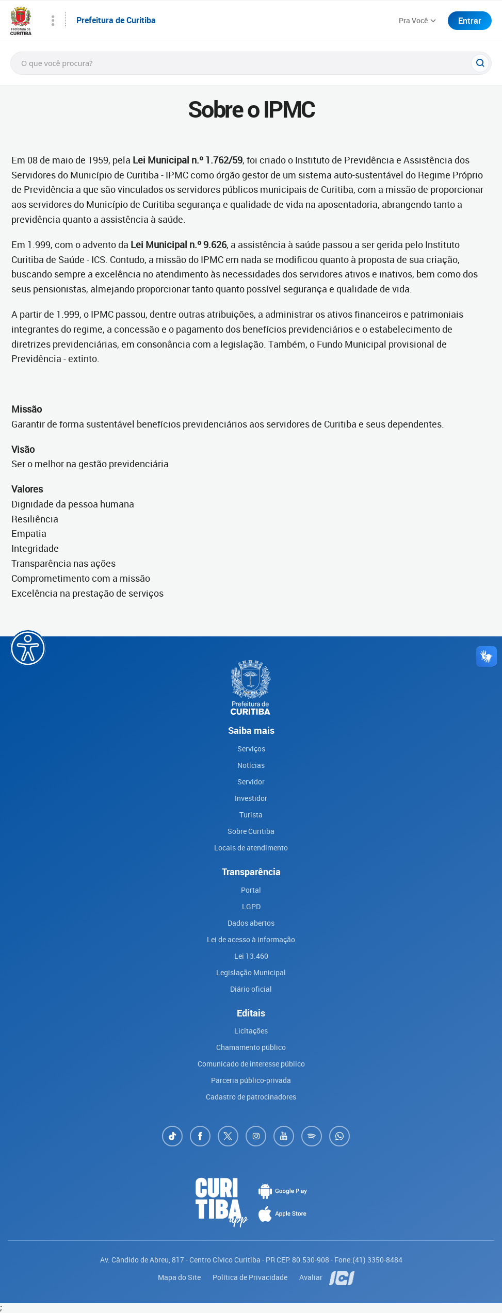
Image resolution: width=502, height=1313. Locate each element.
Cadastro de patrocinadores (251, 1097)
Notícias (251, 765)
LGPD (251, 906)
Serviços (251, 748)
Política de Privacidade (251, 1277)
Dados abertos (251, 923)
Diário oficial (251, 989)
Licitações (251, 1031)
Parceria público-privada (251, 1080)
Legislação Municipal (251, 972)
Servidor (251, 781)
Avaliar (311, 1277)
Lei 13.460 (251, 956)
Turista (251, 814)
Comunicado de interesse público (251, 1064)
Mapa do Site (180, 1277)
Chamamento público (251, 1047)
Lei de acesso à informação (251, 939)
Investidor (251, 798)
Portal (251, 890)
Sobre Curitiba (251, 831)
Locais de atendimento (251, 847)
